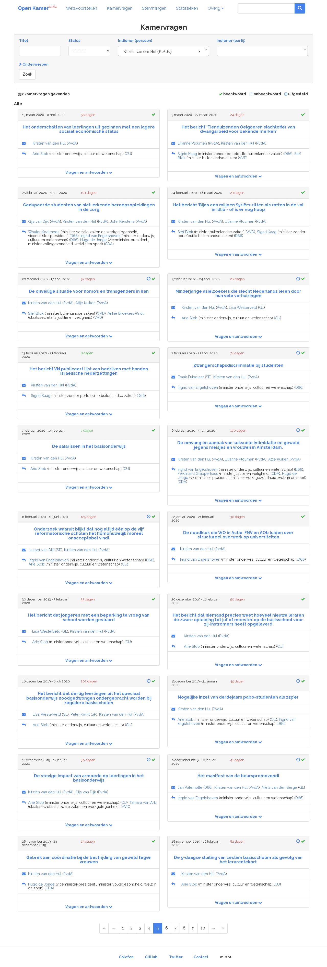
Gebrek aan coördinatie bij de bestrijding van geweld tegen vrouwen (88, 860)
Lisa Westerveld (243, 307)
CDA (109, 244)
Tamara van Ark (143, 802)
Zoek (27, 74)
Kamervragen (119, 8)
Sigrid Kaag (187, 153)
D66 (287, 153)
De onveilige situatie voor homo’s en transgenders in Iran (89, 291)
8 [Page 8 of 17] (184, 928)
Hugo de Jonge (93, 240)
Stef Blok (185, 232)
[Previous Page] (113, 928)
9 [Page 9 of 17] (193, 928)
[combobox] (163, 51)
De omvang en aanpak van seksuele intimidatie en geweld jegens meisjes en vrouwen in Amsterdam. (238, 445)
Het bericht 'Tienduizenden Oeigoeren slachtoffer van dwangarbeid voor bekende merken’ (238, 129)
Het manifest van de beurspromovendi (238, 775)
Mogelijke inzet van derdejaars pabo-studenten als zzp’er (238, 697)
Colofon (126, 957)
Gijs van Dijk (38, 221)
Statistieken (187, 8)
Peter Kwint (80, 714)
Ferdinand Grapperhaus (198, 473)
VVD (243, 158)
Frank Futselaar (191, 377)
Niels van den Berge (279, 787)
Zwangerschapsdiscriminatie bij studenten (238, 365)
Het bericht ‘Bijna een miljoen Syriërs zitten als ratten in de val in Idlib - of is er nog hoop (238, 207)
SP (208, 377)
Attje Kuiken (85, 303)
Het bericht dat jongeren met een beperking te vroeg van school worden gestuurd (88, 617)
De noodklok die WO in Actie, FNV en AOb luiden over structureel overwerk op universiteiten (238, 535)
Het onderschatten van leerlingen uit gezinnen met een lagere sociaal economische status (89, 129)
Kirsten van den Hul (49, 143)
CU (128, 153)
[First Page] (104, 928)
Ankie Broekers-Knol (126, 313)
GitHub (151, 957)
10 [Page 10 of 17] (203, 928)
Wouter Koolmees (44, 232)
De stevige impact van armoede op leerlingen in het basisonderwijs (89, 778)
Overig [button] (216, 8)
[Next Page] (213, 928)
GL (261, 307)
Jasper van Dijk (42, 550)
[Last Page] (223, 928)
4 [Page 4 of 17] (149, 928)
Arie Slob (40, 153)
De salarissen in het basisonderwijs (89, 446)
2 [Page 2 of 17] (131, 928)
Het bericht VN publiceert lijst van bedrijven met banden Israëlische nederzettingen (89, 371)
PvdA (72, 143)
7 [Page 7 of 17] (175, 928)
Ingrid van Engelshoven (100, 235)
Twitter (176, 957)
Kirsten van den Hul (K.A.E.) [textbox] (162, 51)
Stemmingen (154, 8)
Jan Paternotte (190, 787)
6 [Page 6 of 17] (166, 928)
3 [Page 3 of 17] (140, 928)
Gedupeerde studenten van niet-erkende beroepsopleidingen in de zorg (89, 207)
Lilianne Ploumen (192, 143)
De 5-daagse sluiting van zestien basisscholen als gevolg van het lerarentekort (238, 860)
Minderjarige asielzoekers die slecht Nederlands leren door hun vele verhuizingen (238, 293)
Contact (201, 957)
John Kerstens (122, 221)
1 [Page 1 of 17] (123, 928)
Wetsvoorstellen (81, 8)
